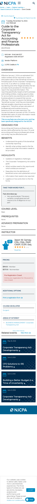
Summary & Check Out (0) (25, 18)
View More (24, 333)
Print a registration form (11, 298)
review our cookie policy (16, 500)
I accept (30, 490)
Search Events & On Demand (10, 9)
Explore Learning (17, 7)
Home (2, 7)
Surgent (6, 310)
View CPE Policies (18, 331)
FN (18, 65)
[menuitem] (8, 417)
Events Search (7, 16)
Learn (8, 7)
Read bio (17, 250)
